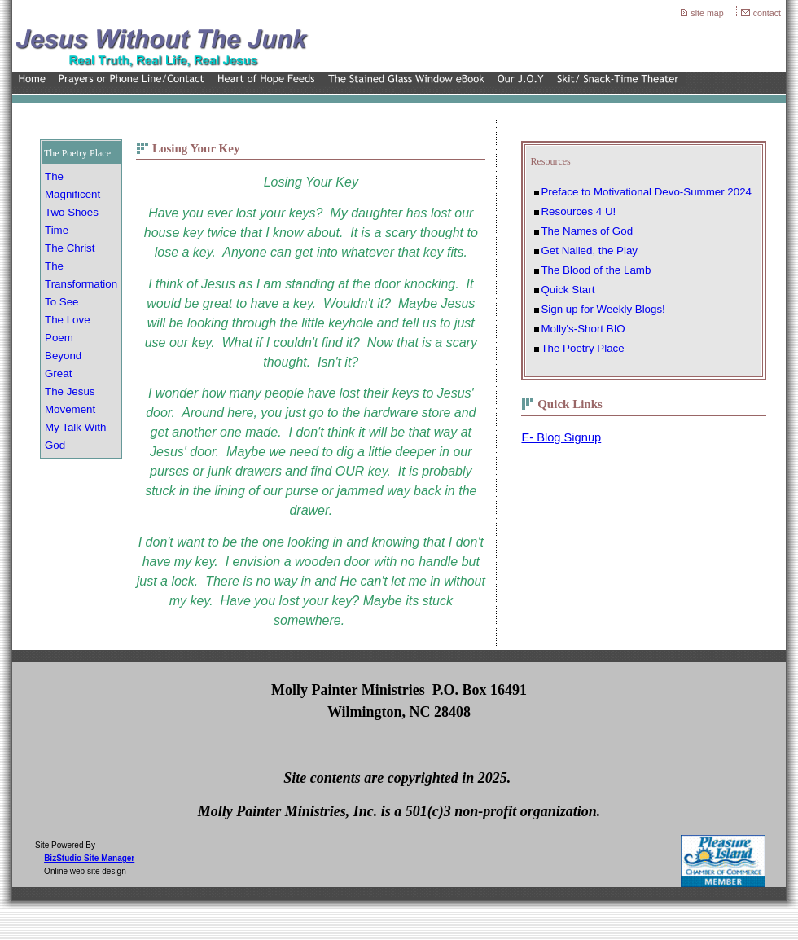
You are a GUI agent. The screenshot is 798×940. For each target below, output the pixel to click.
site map (707, 13)
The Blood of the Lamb (596, 270)
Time (56, 230)
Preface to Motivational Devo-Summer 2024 (646, 192)
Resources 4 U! (578, 211)
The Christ (69, 248)
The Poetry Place (582, 348)
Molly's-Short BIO (583, 329)
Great (58, 373)
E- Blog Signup (561, 437)
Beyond (63, 355)
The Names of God (587, 231)
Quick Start (567, 289)
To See (62, 302)
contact (767, 13)
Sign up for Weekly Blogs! (602, 309)
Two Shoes (72, 212)
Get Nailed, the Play (589, 250)
